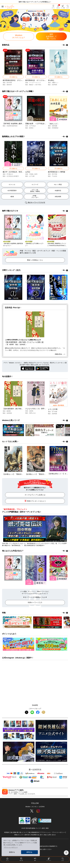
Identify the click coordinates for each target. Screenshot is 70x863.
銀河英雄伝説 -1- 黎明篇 (56, 172)
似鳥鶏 (31, 411)
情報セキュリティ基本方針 (22, 834)
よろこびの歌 (53, 409)
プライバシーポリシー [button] (11, 847)
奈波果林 (9, 126)
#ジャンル (12, 184)
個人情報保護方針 (34, 832)
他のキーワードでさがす (35, 202)
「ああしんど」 (53, 123)
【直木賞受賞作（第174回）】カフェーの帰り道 (20, 409)
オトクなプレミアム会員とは (35, 495)
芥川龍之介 (10, 174)
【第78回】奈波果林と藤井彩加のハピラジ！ (19, 123)
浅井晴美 (54, 84)
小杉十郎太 (38, 84)
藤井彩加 (14, 126)
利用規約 (6, 832)
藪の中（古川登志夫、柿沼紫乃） (15, 172)
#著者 (12, 196)
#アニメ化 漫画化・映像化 (35, 190)
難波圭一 (31, 84)
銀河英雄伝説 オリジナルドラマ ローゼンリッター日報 (46, 80)
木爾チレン (55, 82)
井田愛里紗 (55, 128)
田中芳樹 (9, 82)
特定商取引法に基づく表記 (39, 834)
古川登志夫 (10, 176)
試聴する (13, 77)
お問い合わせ (52, 834)
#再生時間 (58, 196)
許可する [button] (29, 852)
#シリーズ (35, 184)
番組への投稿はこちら (35, 260)
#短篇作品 (58, 190)
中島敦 (31, 174)
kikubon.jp (20, 658)
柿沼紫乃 (16, 176)
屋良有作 (9, 84)
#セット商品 (58, 184)
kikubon (18, 36)
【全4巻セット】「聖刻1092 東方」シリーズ (19, 474)
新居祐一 (31, 128)
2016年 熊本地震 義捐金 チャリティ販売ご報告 (35, 828)
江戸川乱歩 (32, 126)
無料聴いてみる (51, 36)
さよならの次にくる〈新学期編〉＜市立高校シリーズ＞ (45, 408)
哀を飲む (51, 80)
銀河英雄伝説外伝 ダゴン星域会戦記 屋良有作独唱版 (23, 80)
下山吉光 (54, 176)
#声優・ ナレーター (35, 196)
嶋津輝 (9, 411)
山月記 (27, 172)
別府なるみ (32, 413)
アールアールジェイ (35, 82)
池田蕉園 (54, 126)
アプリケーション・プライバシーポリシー (52, 832)
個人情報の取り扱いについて (19, 832)
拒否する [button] (12, 852)
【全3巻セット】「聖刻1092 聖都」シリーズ (41, 474)
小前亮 (35, 174)
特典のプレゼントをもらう (35, 500)
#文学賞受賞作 (12, 190)
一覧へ (65, 45)
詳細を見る (60, 354)
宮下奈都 (54, 411)
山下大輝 (31, 176)
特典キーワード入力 (35, 602)
